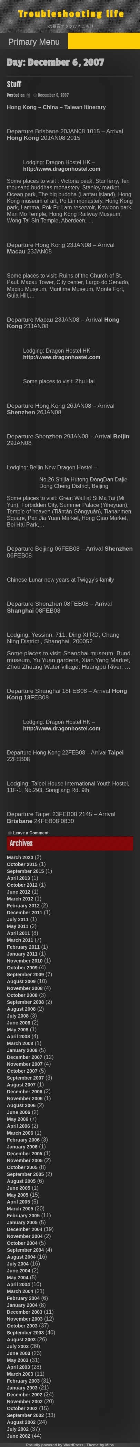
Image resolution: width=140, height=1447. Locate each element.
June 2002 (18, 1436)
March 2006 (20, 1133)
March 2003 (20, 1374)
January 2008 (22, 1050)
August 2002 (21, 1422)
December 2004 (24, 1229)
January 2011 (22, 954)
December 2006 (24, 1091)
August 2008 (21, 1009)
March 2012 (20, 899)
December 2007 (24, 1057)
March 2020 (20, 857)
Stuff (14, 84)
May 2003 (17, 1360)
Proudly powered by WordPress (54, 1445)
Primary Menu (34, 41)
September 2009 (25, 974)
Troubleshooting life (71, 14)
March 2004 (20, 1291)
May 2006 (17, 1119)
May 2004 (17, 1277)
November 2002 (25, 1401)
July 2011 (18, 919)
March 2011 (20, 940)
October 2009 (22, 967)
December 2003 (24, 1312)
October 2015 (22, 864)
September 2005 (25, 1174)
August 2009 (21, 981)
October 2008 (22, 995)
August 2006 (21, 1105)
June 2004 (18, 1270)
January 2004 (22, 1305)
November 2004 (25, 1236)
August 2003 (21, 1339)
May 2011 (17, 926)
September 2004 (25, 1250)
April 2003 (18, 1367)
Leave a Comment (31, 833)
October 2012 (22, 885)
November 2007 (25, 1064)
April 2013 (18, 878)
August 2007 (21, 1084)
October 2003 (22, 1326)
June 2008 (18, 1023)
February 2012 (23, 905)
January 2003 (22, 1388)
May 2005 (17, 1195)
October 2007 (22, 1071)
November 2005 (25, 1160)
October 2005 (22, 1167)
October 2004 (22, 1243)
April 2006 (18, 1126)
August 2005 (21, 1181)
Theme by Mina (100, 1445)
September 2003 (25, 1332)
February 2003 (23, 1381)
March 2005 (20, 1208)
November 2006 (25, 1098)
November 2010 (25, 961)
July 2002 (18, 1429)
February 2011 (23, 947)
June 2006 (18, 1112)
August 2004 (21, 1257)
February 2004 (23, 1298)
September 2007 (25, 1078)
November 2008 (25, 988)
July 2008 (18, 1016)
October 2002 (22, 1408)
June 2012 (18, 892)
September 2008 (25, 1002)
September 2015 (25, 871)
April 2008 (18, 1036)
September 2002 (25, 1415)
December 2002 (24, 1394)
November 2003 (25, 1319)
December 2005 (24, 1153)
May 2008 (17, 1029)
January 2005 (22, 1222)
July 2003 (18, 1346)
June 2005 (18, 1188)
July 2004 (18, 1264)
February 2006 (23, 1140)
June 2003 (18, 1353)
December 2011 (24, 912)
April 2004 (18, 1284)
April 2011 (18, 933)
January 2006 (22, 1146)
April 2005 (18, 1202)
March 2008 (20, 1043)
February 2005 (23, 1215)
